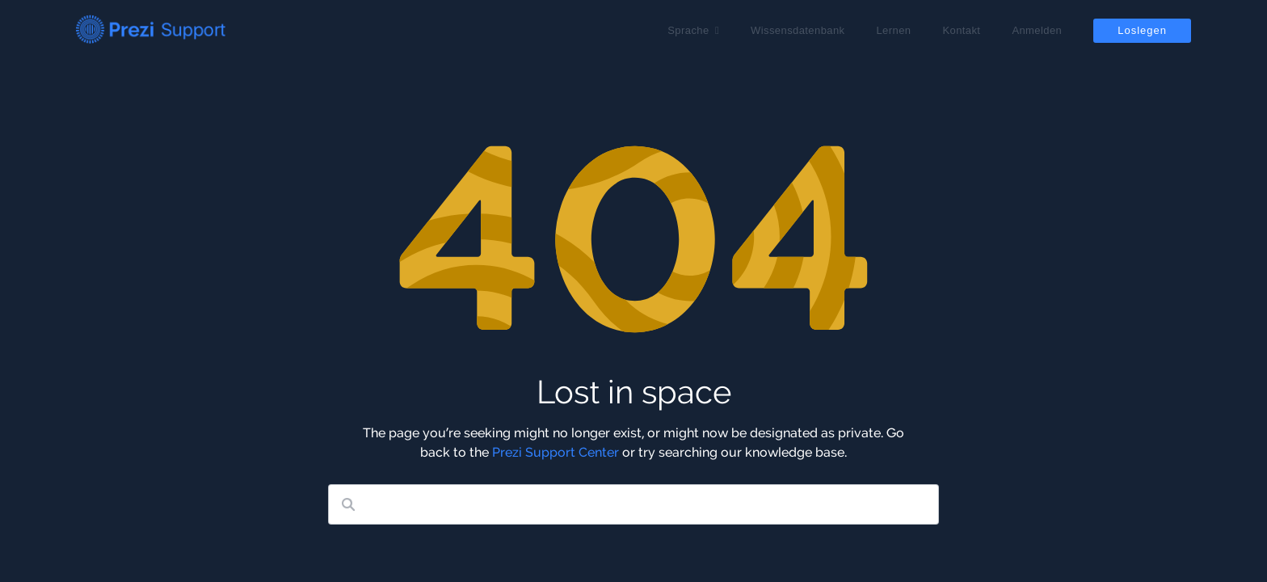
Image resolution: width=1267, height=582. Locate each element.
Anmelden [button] (1037, 30)
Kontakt (961, 30)
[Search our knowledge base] (633, 504)
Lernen (893, 30)
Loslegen (1142, 30)
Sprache (688, 30)
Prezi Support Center (555, 452)
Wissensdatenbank (797, 30)
